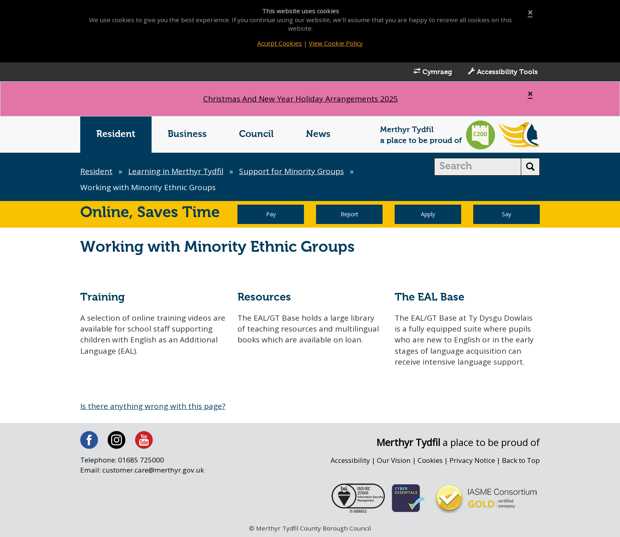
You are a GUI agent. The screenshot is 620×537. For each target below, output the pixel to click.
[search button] (530, 167)
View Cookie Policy (336, 43)
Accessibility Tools (503, 72)
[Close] (530, 13)
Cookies (430, 460)
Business (187, 134)
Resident (115, 134)
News (318, 134)
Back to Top (521, 460)
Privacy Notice (472, 460)
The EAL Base (429, 297)
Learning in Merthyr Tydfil (175, 171)
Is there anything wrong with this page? (152, 406)
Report (349, 214)
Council (256, 134)
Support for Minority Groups (291, 171)
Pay (271, 214)
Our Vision (394, 460)
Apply (428, 214)
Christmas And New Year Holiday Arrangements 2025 (300, 98)
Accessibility (350, 460)
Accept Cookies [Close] (279, 43)
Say (506, 214)
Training (102, 297)
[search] (478, 167)
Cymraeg (433, 72)
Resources (264, 297)
